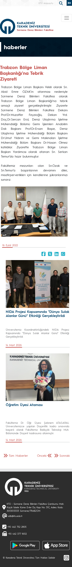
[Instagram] (66, 558)
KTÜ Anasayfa (46, 3)
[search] (61, 3)
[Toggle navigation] (66, 18)
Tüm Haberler (18, 455)
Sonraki (65, 455)
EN (69, 2)
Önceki (41, 455)
